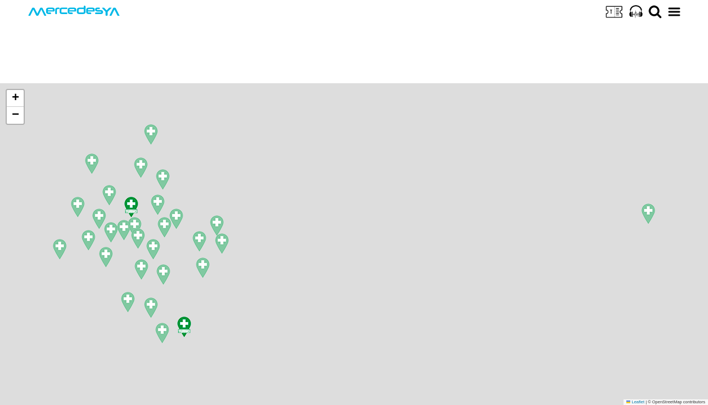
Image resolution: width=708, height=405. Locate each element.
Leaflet (635, 401)
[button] (99, 219)
